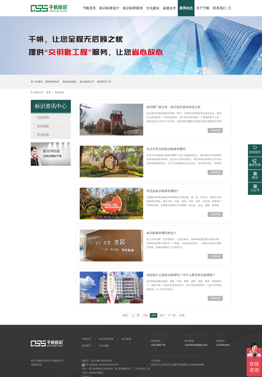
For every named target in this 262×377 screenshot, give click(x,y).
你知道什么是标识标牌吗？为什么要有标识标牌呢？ (181, 275)
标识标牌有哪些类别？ (162, 233)
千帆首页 (89, 8)
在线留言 (86, 345)
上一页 (136, 315)
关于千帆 (203, 8)
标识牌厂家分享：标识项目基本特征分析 (174, 107)
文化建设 (152, 8)
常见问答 (43, 134)
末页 (182, 315)
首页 (48, 92)
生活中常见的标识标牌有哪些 (166, 149)
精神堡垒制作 (52, 81)
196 (153, 315)
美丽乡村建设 (70, 81)
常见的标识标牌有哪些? (162, 191)
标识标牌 (126, 339)
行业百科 (43, 117)
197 (161, 315)
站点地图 (104, 345)
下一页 (172, 315)
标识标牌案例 (133, 8)
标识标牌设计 (109, 8)
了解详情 (215, 130)
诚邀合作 (169, 8)
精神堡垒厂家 (104, 81)
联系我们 (219, 8)
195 (145, 315)
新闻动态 (186, 8)
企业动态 (43, 126)
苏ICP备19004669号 (101, 360)
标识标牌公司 (87, 81)
